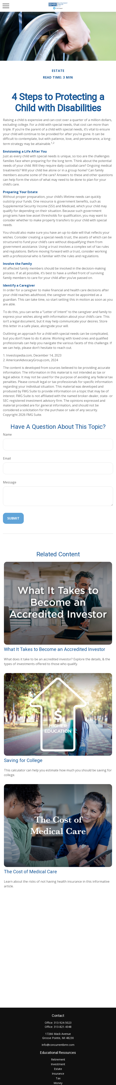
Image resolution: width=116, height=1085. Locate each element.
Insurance (58, 1073)
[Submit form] (13, 518)
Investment (58, 1064)
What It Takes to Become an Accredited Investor (54, 649)
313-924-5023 (62, 1022)
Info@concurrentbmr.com (58, 1045)
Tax (58, 1078)
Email (7, 458)
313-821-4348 (62, 1027)
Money (58, 1083)
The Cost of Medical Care (30, 871)
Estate (58, 1069)
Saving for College (23, 760)
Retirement (58, 1059)
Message (9, 482)
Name (7, 434)
